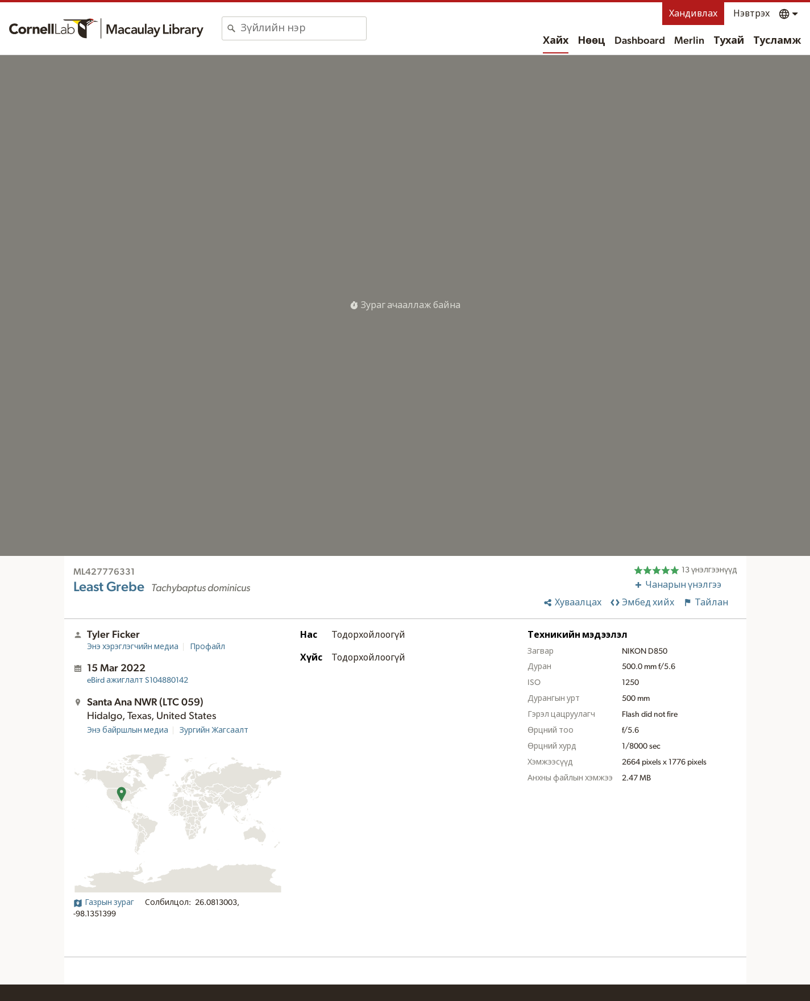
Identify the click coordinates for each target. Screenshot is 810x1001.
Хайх (555, 41)
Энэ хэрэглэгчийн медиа (132, 647)
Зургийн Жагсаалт (214, 730)
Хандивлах (693, 13)
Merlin (689, 41)
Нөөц (591, 41)
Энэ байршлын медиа (127, 730)
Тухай (728, 41)
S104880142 (137, 680)
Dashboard (639, 41)
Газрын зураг (103, 903)
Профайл (207, 647)
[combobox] (303, 28)
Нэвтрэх (751, 13)
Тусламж (777, 41)
